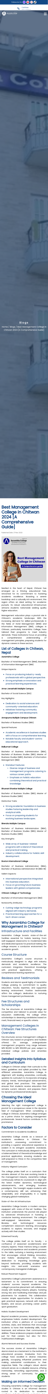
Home (5, 326)
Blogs (13, 326)
